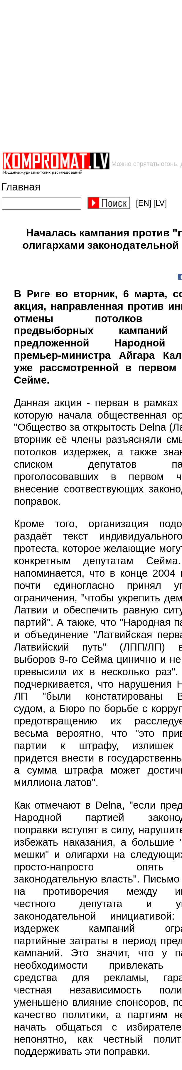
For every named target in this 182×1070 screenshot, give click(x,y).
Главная (21, 187)
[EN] (143, 203)
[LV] (160, 203)
